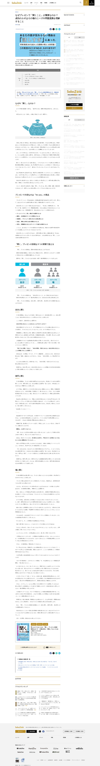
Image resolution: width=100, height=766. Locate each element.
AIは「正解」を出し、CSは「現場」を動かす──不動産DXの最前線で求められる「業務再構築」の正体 (27, 704)
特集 (41, 3)
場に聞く (27, 84)
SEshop (40, 624)
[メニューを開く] (8, 3)
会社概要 (60, 760)
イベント (36, 3)
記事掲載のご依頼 (68, 731)
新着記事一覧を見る (74, 178)
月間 (79, 37)
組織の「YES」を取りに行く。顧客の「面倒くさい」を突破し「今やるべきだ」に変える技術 (27, 693)
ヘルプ (38, 760)
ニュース (26, 2)
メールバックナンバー (74, 101)
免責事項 (56, 760)
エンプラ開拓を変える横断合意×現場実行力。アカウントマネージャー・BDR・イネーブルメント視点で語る (27, 714)
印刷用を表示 (19, 653)
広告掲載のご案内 (79, 731)
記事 (31, 3)
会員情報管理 (50, 760)
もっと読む (19, 670)
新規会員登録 (74, 104)
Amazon (34, 624)
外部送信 (83, 760)
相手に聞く (27, 82)
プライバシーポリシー (76, 760)
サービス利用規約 (67, 760)
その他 (45, 624)
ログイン (74, 108)
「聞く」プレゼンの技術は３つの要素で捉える (35, 78)
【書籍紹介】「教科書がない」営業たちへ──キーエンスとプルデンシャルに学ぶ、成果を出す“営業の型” (50, 703)
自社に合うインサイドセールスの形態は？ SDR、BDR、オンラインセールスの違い (36, 665)
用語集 (45, 2)
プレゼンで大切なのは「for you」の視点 (33, 76)
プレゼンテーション (19, 29)
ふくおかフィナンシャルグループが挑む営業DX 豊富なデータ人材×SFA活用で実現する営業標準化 (27, 698)
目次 (48, 70)
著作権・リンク (43, 760)
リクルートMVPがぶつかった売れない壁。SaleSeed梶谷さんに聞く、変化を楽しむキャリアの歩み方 (50, 697)
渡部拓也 (17, 24)
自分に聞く (27, 80)
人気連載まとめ (52, 2)
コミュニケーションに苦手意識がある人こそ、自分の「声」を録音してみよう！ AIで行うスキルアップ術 (50, 708)
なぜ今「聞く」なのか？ (30, 74)
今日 (69, 37)
